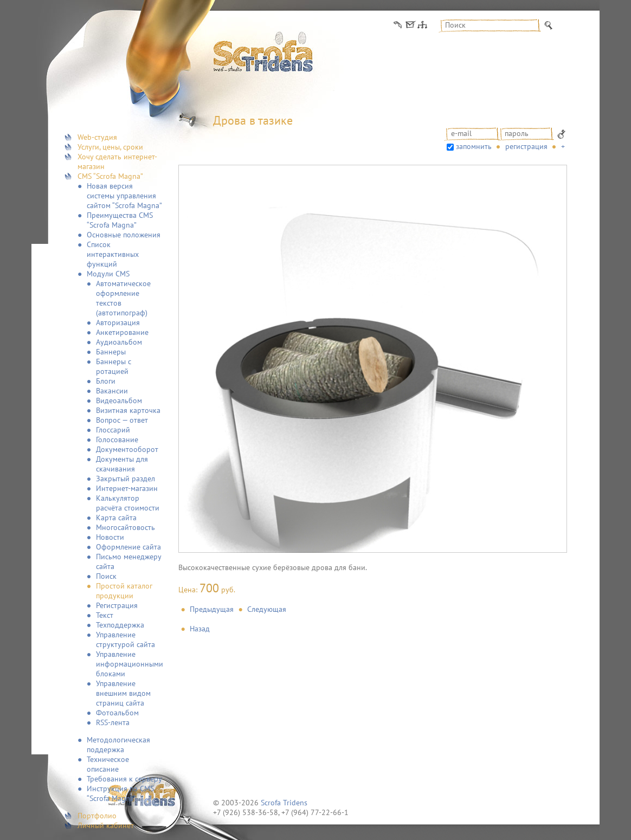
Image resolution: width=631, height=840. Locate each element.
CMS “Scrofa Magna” (110, 176)
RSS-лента (113, 722)
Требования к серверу (124, 779)
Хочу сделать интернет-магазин (117, 161)
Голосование (117, 439)
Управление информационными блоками (129, 664)
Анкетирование (122, 332)
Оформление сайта (128, 547)
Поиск (106, 576)
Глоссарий (113, 430)
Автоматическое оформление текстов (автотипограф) (123, 298)
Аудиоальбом (119, 342)
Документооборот (127, 449)
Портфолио (97, 815)
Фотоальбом (117, 713)
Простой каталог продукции (124, 590)
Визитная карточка (128, 410)
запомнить (474, 146)
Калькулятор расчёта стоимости (127, 503)
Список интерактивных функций (113, 254)
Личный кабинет (106, 825)
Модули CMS (108, 274)
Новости (110, 537)
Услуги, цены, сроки (110, 147)
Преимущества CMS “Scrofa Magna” (120, 220)
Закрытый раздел (125, 478)
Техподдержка (120, 625)
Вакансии (112, 391)
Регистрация (117, 605)
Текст (104, 615)
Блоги (105, 381)
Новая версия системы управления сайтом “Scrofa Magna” (124, 195)
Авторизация (118, 322)
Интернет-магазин (127, 488)
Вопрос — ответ (122, 420)
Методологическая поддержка (118, 744)
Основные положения (123, 235)
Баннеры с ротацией (113, 366)
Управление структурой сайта (125, 639)
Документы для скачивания (122, 464)
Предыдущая (212, 609)
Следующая (266, 609)
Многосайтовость (125, 527)
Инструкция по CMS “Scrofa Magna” (120, 793)
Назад (200, 629)
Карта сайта (116, 517)
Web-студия (97, 137)
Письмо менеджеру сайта (128, 561)
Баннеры (111, 352)
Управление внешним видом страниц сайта (123, 693)
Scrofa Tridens (284, 802)
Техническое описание (108, 764)
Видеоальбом (119, 400)
